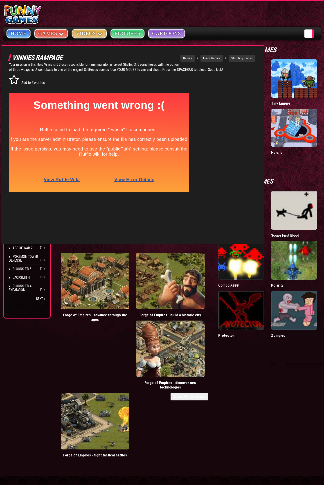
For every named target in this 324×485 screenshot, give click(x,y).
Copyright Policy (252, 365)
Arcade (18, 79)
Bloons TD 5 (22, 269)
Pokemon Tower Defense (23, 258)
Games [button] (51, 33)
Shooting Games (230, 58)
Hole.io (299, 127)
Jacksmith (21, 277)
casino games (113, 375)
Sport (17, 122)
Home (19, 33)
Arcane (18, 239)
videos (108, 364)
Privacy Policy (250, 375)
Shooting (20, 96)
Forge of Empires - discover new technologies (180, 265)
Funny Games (200, 58)
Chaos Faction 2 (25, 222)
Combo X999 (273, 226)
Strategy (20, 131)
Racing (18, 114)
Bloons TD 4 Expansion (20, 288)
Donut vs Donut (270, 94)
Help (242, 386)
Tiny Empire (303, 92)
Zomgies (301, 257)
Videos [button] (89, 33)
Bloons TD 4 (22, 188)
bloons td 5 (111, 395)
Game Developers (252, 397)
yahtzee (135, 375)
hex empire (133, 395)
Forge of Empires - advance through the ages (82, 265)
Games (176, 58)
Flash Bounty (24, 197)
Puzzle (18, 88)
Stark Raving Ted (26, 231)
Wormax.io (271, 127)
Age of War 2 (22, 248)
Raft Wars (271, 191)
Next (40, 299)
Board (17, 139)
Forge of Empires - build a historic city (130, 262)
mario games (129, 364)
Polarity (300, 226)
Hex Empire (21, 205)
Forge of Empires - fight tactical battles (228, 262)
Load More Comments (234, 274)
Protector (271, 257)
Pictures (127, 33)
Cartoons (166, 33)
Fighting (19, 105)
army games (111, 385)
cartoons (134, 385)
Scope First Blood (303, 193)
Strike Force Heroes (29, 214)
